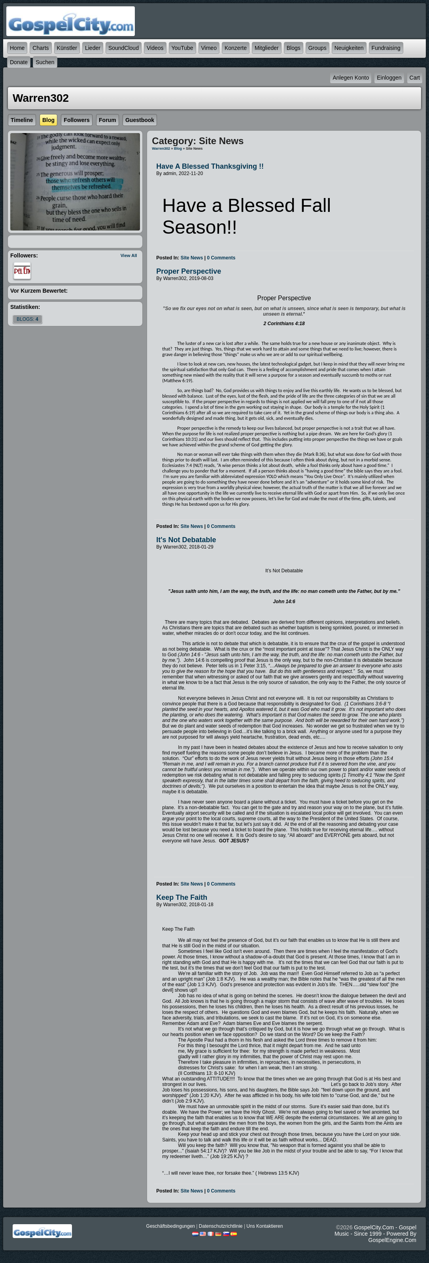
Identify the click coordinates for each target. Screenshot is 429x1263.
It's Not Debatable (186, 540)
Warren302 (161, 148)
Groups (317, 48)
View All (129, 255)
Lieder (92, 48)
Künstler (67, 48)
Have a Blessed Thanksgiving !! (210, 166)
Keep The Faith (181, 897)
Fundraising (386, 48)
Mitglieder (267, 48)
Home (17, 48)
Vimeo (209, 48)
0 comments (221, 258)
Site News (192, 258)
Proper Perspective (188, 271)
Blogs (293, 48)
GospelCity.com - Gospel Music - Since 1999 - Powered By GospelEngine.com (375, 1233)
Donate (19, 62)
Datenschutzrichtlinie (221, 1226)
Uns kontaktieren (264, 1226)
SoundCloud (123, 48)
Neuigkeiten (349, 48)
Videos (155, 48)
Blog (178, 148)
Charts (40, 48)
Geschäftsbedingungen (170, 1226)
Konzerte (236, 48)
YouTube (182, 48)
